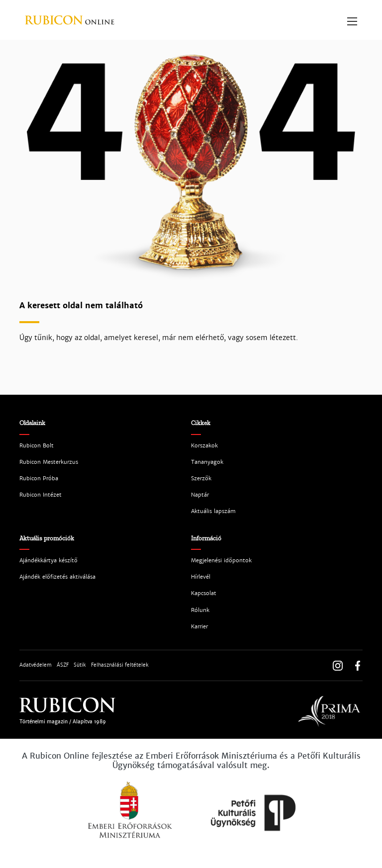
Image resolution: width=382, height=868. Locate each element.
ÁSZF (63, 665)
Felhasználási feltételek (120, 665)
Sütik (80, 665)
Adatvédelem (35, 665)
